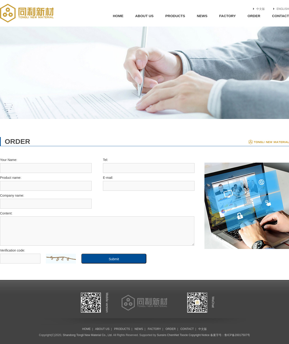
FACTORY (227, 16)
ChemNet (173, 335)
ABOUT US (144, 16)
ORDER (254, 16)
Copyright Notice (199, 335)
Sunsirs (161, 335)
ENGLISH (283, 9)
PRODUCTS (175, 16)
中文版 (260, 9)
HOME (118, 16)
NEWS (202, 16)
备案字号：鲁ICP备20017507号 (230, 335)
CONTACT (280, 16)
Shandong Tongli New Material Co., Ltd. (87, 335)
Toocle (184, 335)
